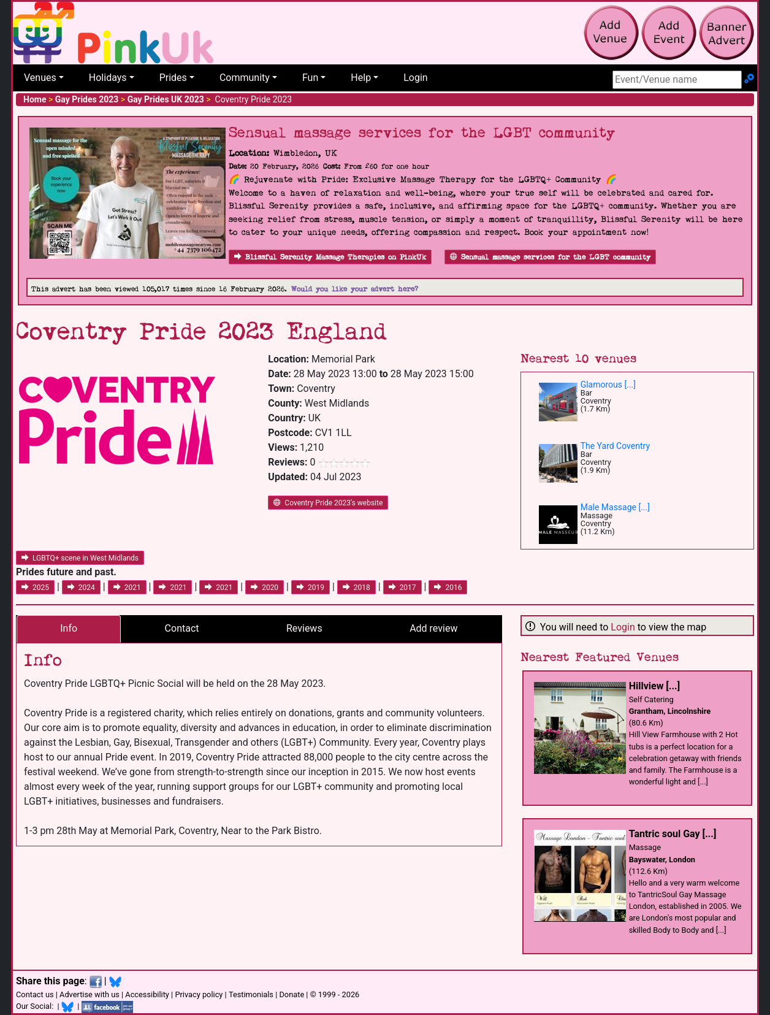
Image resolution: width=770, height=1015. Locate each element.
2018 (356, 587)
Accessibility (147, 994)
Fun (310, 77)
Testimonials (251, 994)
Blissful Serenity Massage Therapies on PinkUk (330, 257)
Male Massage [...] (615, 507)
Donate (291, 994)
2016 (448, 587)
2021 (127, 587)
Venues (40, 77)
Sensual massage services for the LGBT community (550, 257)
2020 (264, 587)
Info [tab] (68, 628)
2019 (310, 587)
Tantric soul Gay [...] (673, 834)
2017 (402, 587)
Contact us (35, 994)
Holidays (108, 77)
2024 (81, 587)
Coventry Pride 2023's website (328, 503)
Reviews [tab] (304, 628)
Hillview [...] (654, 686)
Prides (173, 77)
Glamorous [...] (608, 384)
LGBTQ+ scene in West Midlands (80, 558)
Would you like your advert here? (354, 289)
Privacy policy (199, 994)
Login (415, 77)
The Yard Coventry (615, 446)
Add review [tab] (433, 628)
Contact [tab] (182, 628)
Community (244, 77)
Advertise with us (89, 994)
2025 (35, 587)
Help (361, 77)
